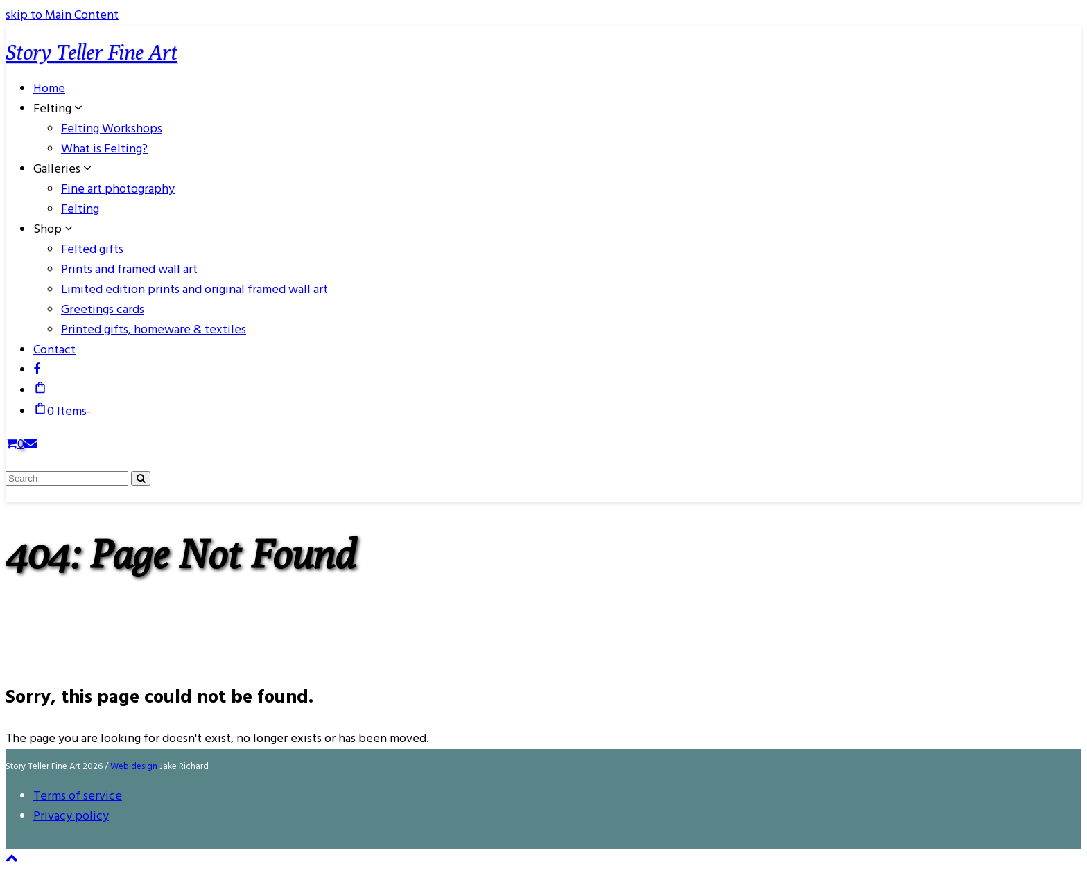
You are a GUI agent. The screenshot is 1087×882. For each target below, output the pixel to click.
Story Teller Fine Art (91, 51)
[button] (40, 391)
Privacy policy (71, 816)
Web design (133, 766)
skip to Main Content (62, 16)
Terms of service (77, 796)
